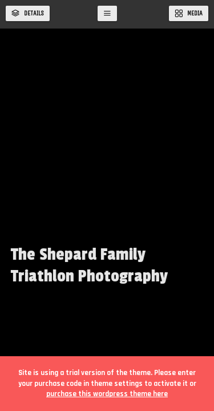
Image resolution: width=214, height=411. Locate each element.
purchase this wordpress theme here (107, 393)
